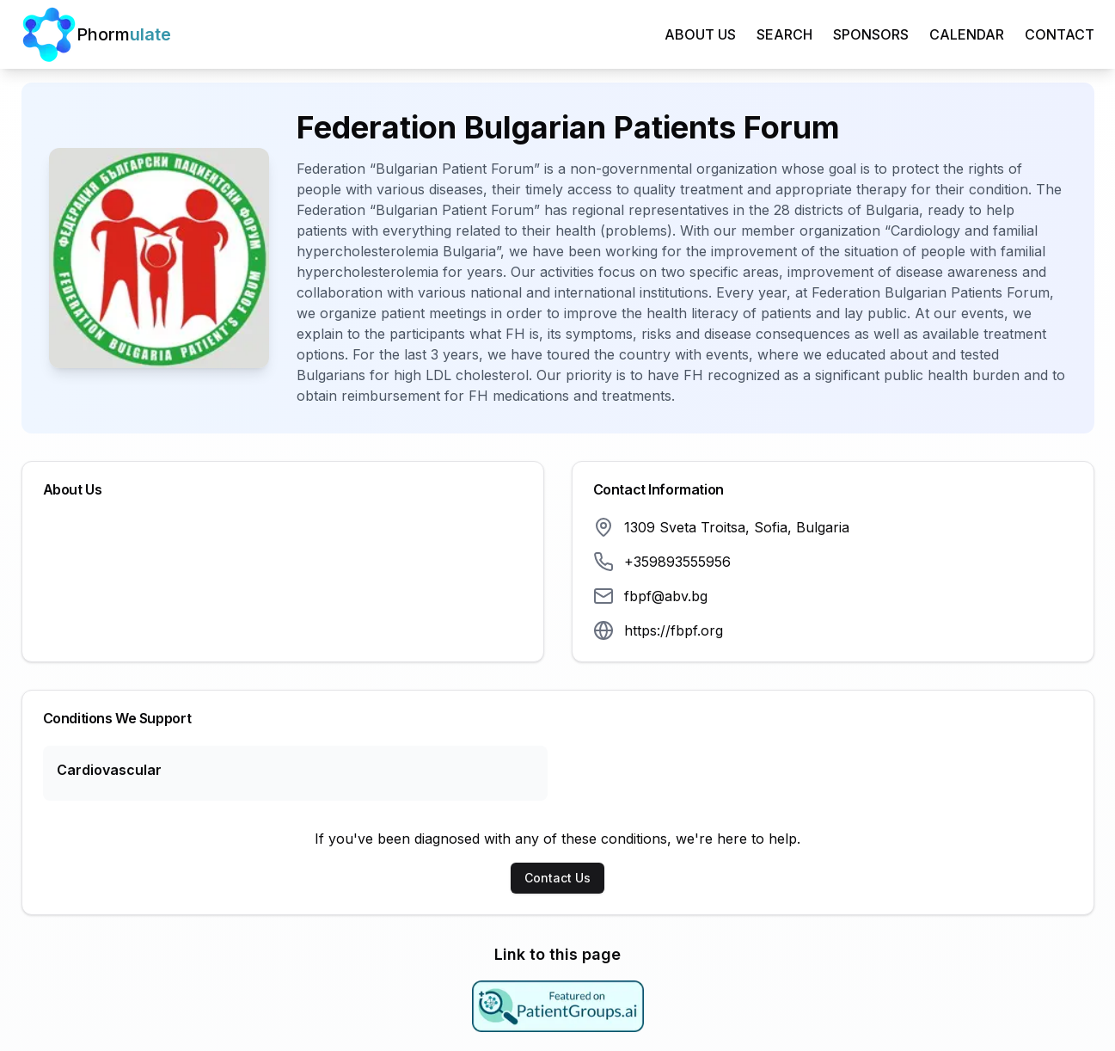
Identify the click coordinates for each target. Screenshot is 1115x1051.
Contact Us (557, 877)
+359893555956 (677, 561)
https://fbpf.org (673, 630)
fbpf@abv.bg (666, 596)
